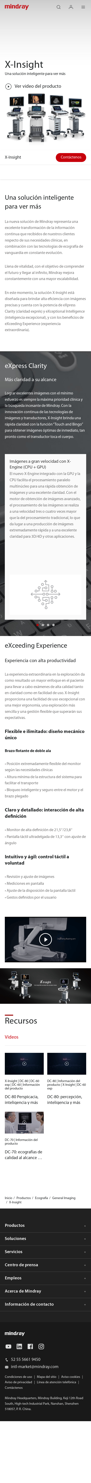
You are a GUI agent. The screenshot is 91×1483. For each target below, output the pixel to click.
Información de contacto (29, 1304)
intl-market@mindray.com (35, 1367)
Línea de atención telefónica (56, 1382)
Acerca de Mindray (23, 1291)
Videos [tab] (11, 1037)
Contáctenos (71, 157)
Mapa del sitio (46, 1377)
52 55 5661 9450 (25, 1360)
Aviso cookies (70, 1377)
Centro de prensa (21, 1265)
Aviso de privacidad (18, 1382)
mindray (17, 7)
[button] (37, 625)
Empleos (13, 1278)
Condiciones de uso (18, 1377)
